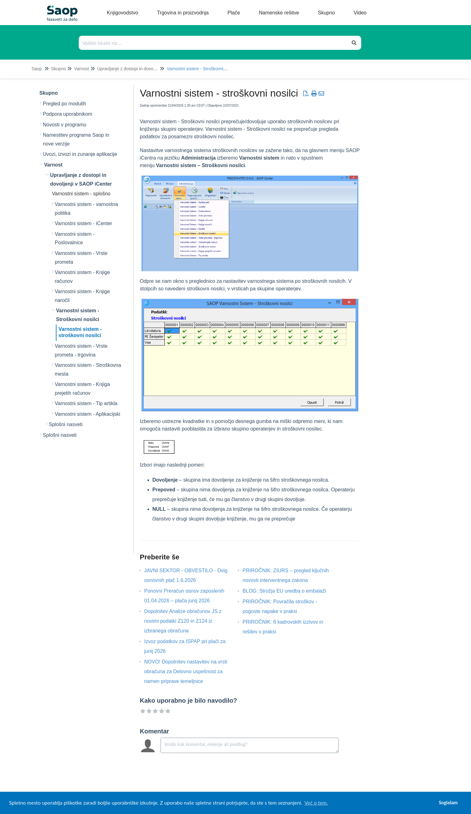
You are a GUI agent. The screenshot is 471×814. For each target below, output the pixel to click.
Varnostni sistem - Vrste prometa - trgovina (81, 350)
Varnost (81, 68)
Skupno (58, 68)
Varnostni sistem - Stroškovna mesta (88, 369)
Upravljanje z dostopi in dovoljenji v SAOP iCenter (145, 68)
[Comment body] (249, 745)
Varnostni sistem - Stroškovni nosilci (202, 68)
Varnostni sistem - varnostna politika (86, 209)
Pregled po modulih (64, 103)
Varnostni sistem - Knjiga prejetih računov (82, 389)
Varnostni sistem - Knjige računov (82, 277)
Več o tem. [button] (316, 803)
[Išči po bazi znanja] (213, 43)
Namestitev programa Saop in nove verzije (76, 139)
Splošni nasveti (66, 424)
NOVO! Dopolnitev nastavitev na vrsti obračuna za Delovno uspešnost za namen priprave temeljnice (185, 671)
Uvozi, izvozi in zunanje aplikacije (80, 154)
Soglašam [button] (448, 802)
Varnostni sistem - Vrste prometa (81, 258)
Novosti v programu (65, 124)
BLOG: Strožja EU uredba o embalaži (289, 591)
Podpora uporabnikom (67, 114)
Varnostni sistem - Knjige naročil (82, 296)
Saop (37, 68)
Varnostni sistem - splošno (81, 193)
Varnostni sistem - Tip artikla (86, 403)
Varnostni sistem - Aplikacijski (87, 414)
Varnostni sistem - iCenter (83, 223)
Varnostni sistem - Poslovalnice (75, 238)
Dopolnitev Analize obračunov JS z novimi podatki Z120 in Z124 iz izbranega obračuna (183, 621)
